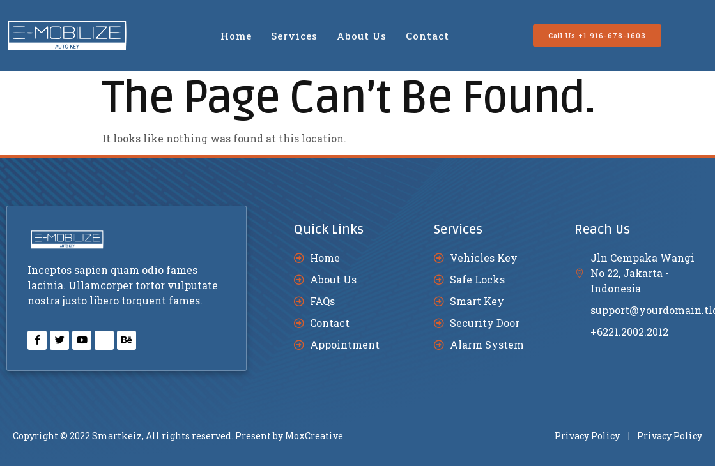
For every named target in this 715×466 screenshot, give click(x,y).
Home (236, 35)
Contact (427, 35)
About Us (362, 35)
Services (294, 35)
